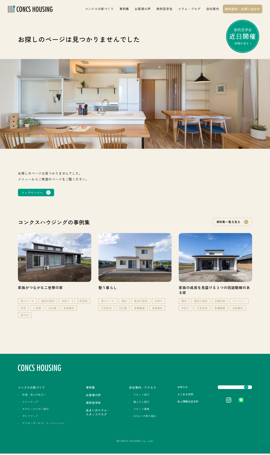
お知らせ (168, 388)
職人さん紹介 (129, 403)
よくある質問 (171, 396)
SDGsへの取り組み (132, 417)
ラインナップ (30, 403)
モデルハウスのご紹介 (35, 410)
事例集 (124, 8)
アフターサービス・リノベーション (43, 424)
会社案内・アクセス (133, 388)
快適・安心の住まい (34, 396)
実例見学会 (164, 8)
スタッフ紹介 (129, 396)
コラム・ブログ (189, 8)
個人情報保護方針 (174, 403)
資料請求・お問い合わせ (242, 9)
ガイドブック (30, 417)
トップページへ (33, 192)
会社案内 (212, 8)
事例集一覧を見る (226, 222)
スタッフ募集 (129, 410)
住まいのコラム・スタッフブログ (91, 415)
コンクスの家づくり (99, 8)
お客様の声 (143, 8)
